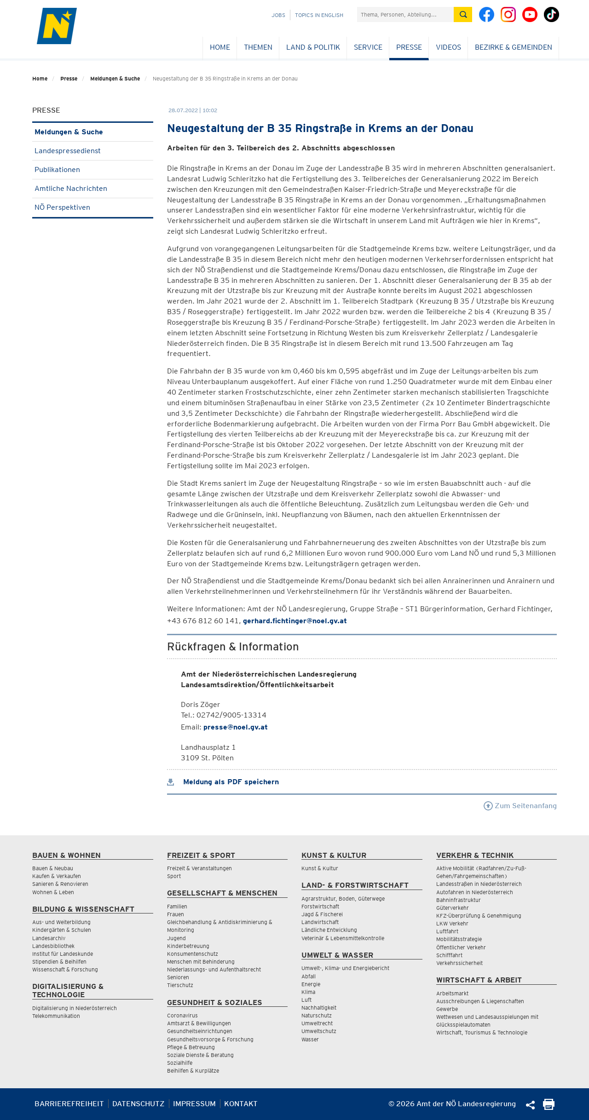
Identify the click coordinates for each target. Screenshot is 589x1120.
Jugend (176, 938)
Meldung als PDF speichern (223, 781)
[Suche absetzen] (463, 14)
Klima (308, 991)
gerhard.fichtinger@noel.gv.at (295, 620)
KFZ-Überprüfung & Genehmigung (478, 915)
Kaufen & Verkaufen (56, 876)
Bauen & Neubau (52, 868)
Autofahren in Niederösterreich (474, 892)
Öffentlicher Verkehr (461, 947)
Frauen (175, 914)
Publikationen (93, 169)
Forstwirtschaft (320, 906)
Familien (177, 906)
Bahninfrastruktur (458, 899)
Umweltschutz (318, 1031)
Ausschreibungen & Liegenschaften (480, 1001)
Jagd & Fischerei (322, 914)
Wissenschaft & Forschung (65, 969)
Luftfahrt (447, 931)
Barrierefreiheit (69, 1103)
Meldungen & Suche (115, 78)
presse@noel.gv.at (235, 727)
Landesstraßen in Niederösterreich (479, 883)
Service (368, 47)
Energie (310, 984)
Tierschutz (180, 985)
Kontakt (241, 1103)
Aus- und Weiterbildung (61, 922)
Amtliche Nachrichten (93, 188)
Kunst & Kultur (319, 868)
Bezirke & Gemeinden (513, 47)
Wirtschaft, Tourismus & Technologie (481, 1032)
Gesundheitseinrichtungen (199, 1031)
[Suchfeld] (405, 14)
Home (220, 47)
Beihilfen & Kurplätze (193, 1070)
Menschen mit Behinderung (201, 961)
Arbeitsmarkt (452, 993)
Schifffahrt (449, 955)
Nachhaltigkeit (318, 1007)
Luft (306, 999)
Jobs (278, 14)
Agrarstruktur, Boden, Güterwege (343, 898)
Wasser (310, 1039)
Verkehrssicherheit (459, 962)
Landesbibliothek (53, 945)
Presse (409, 47)
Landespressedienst (93, 150)
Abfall (308, 976)
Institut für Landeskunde (62, 953)
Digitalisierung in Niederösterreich (74, 1008)
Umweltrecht (317, 1023)
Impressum (194, 1103)
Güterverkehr (452, 907)
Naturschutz (316, 1015)
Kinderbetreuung (188, 945)
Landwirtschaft (320, 922)
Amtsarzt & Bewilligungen (199, 1023)
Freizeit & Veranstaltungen (199, 868)
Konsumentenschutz (192, 953)
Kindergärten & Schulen (61, 929)
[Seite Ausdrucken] (549, 1107)
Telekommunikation (56, 1015)
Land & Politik (313, 47)
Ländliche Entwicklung (329, 929)
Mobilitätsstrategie (459, 939)
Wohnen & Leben (53, 892)
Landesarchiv (48, 938)
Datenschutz (138, 1103)
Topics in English (319, 14)
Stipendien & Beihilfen (59, 961)
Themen (258, 47)
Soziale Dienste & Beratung (200, 1054)
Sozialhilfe (179, 1062)
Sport (174, 876)
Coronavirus (182, 1015)
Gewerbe (447, 1008)
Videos (448, 47)
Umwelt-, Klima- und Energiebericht (345, 968)
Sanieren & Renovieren (60, 883)
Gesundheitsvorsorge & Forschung (210, 1039)
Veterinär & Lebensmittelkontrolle (342, 938)
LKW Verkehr (452, 923)
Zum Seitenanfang (520, 805)
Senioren (178, 977)
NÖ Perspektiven (93, 207)
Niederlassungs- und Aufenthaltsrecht (214, 969)
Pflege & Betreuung (191, 1047)
